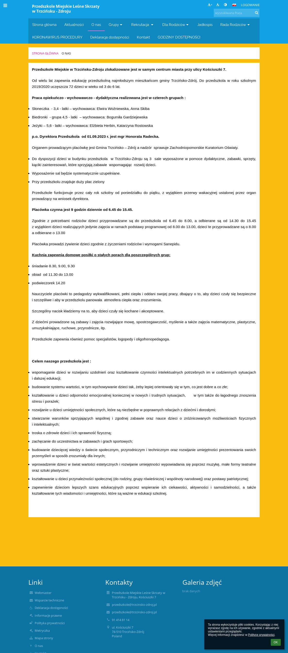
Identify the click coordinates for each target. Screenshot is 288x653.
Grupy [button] (116, 25)
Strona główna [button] (44, 25)
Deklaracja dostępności (51, 608)
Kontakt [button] (143, 37)
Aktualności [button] (74, 25)
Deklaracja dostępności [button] (109, 37)
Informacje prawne (48, 615)
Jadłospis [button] (205, 25)
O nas (66, 53)
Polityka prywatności (50, 623)
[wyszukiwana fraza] (237, 12)
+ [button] (210, 4)
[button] (234, 5)
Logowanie (250, 5)
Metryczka (42, 630)
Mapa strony (44, 638)
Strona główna (45, 53)
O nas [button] (96, 25)
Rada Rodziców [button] (235, 25)
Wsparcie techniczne (49, 600)
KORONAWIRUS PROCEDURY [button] (57, 37)
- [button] (218, 4)
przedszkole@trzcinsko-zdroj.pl (134, 604)
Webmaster (43, 593)
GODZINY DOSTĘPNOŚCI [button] (179, 37)
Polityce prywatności (261, 635)
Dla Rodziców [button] (176, 25)
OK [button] (276, 642)
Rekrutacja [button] (143, 25)
